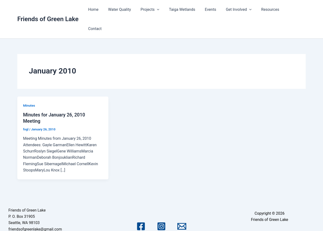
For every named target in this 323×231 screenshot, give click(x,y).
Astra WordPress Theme (269, 219)
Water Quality (130, 9)
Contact (295, 9)
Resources (272, 9)
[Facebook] (141, 207)
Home (106, 9)
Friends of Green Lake (48, 9)
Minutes (29, 86)
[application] (166, 9)
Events (216, 9)
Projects (159, 9)
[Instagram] (161, 207)
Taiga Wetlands (189, 9)
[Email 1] (181, 207)
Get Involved (242, 9)
